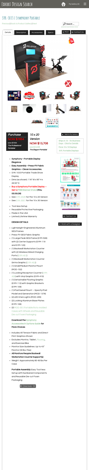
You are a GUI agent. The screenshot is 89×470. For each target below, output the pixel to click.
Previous (5, 23)
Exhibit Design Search (17, 4)
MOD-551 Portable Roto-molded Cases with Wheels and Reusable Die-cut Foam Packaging (29, 311)
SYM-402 (31, 262)
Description (21, 32)
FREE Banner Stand (27, 190)
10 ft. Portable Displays (69, 151)
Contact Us (77, 32)
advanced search (65, 27)
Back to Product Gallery (21, 23)
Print (65, 32)
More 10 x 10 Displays (68, 147)
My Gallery (74, 4)
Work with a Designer (69, 224)
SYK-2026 (21, 197)
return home (74, 27)
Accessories (37, 32)
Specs (50, 32)
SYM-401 (22, 255)
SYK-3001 (21, 200)
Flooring (41, 340)
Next (35, 23)
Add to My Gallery (70, 134)
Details (8, 32)
